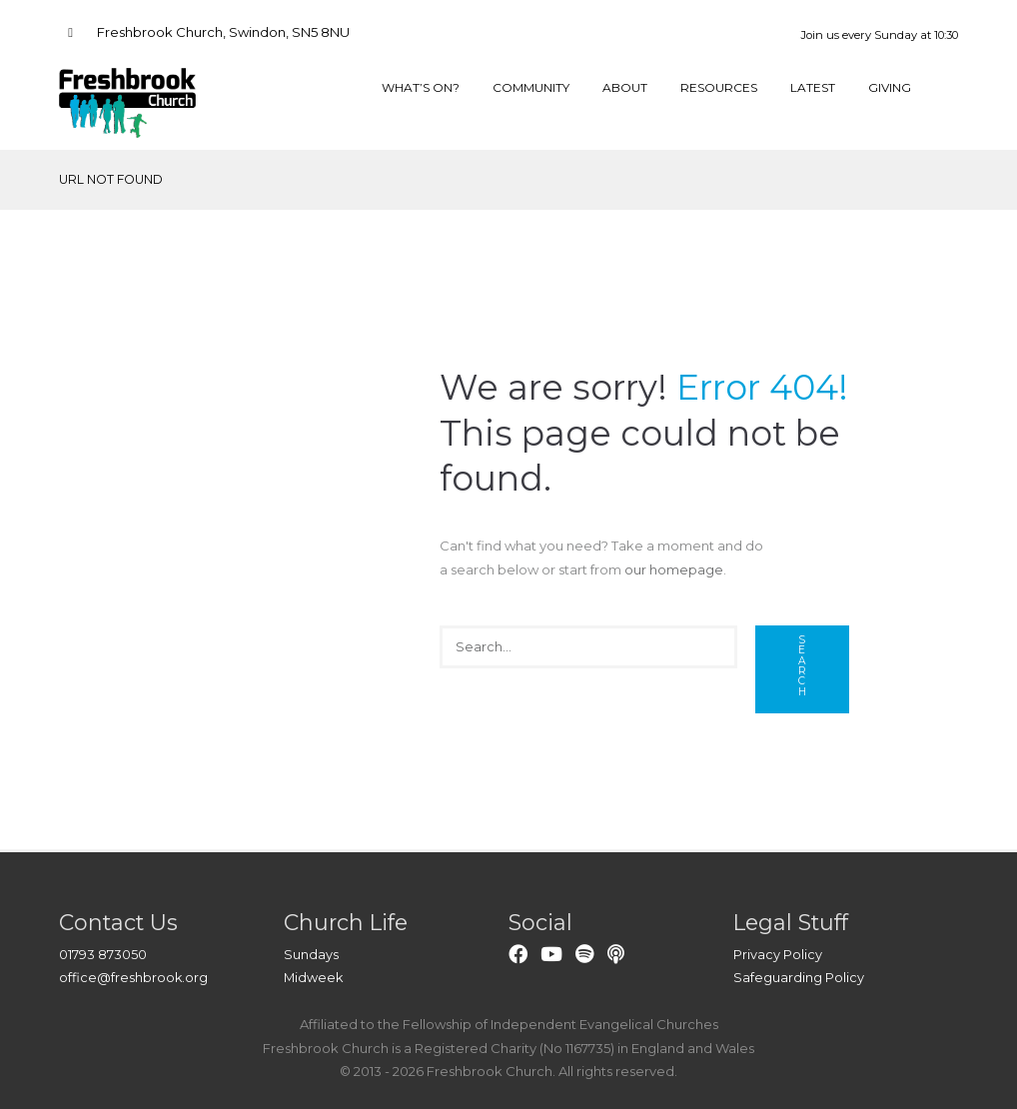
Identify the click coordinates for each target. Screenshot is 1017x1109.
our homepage (673, 569)
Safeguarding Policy (798, 977)
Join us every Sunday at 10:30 (879, 35)
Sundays (311, 954)
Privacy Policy (777, 954)
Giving (889, 88)
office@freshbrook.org (134, 977)
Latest (812, 88)
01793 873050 (103, 954)
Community (527, 88)
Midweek (314, 977)
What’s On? (415, 88)
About (620, 88)
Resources (715, 88)
